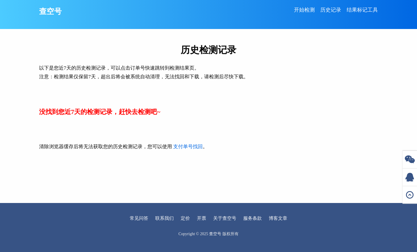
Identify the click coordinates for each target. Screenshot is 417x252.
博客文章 (278, 218)
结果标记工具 (362, 10)
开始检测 (304, 10)
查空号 (50, 11)
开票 (201, 218)
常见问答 (139, 218)
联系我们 (164, 218)
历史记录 (330, 10)
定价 (185, 218)
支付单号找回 (188, 146)
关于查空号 (224, 218)
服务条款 (252, 218)
